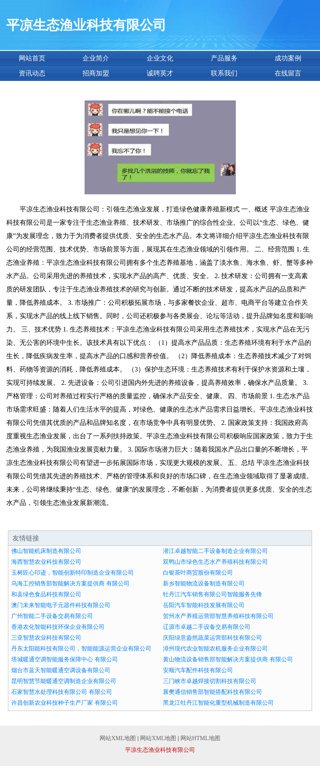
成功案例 (288, 58)
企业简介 (95, 58)
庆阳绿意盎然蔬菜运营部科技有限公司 (212, 638)
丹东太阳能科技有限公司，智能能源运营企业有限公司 (81, 648)
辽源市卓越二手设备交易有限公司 (206, 627)
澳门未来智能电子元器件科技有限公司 (60, 605)
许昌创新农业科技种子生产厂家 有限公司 (64, 703)
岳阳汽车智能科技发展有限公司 (204, 605)
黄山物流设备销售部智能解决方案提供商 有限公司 (228, 659)
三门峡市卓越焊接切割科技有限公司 (209, 681)
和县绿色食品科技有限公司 (46, 594)
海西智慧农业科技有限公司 (46, 562)
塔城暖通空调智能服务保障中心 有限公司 (64, 659)
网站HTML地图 (200, 738)
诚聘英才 (160, 73)
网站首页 (32, 58)
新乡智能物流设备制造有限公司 (204, 583)
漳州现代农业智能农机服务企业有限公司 (215, 648)
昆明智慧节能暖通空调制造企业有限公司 (63, 681)
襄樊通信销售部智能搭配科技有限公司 (212, 692)
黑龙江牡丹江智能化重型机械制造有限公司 (218, 703)
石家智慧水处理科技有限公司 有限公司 (61, 692)
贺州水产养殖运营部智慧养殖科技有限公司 (218, 616)
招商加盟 (95, 73)
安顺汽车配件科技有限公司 (198, 670)
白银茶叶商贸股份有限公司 (198, 573)
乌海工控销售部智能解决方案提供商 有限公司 (70, 583)
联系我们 (224, 73)
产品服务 (224, 58)
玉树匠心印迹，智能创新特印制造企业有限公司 (72, 573)
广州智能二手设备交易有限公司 (52, 616)
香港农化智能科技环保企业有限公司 (58, 627)
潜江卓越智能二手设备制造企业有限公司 (215, 551)
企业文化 (160, 58)
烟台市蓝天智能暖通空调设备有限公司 (60, 670)
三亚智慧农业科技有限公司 (46, 638)
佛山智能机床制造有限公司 (46, 551)
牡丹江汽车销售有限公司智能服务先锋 (212, 594)
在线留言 (288, 73)
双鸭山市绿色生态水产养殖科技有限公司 (215, 562)
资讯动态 (32, 73)
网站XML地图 (118, 738)
